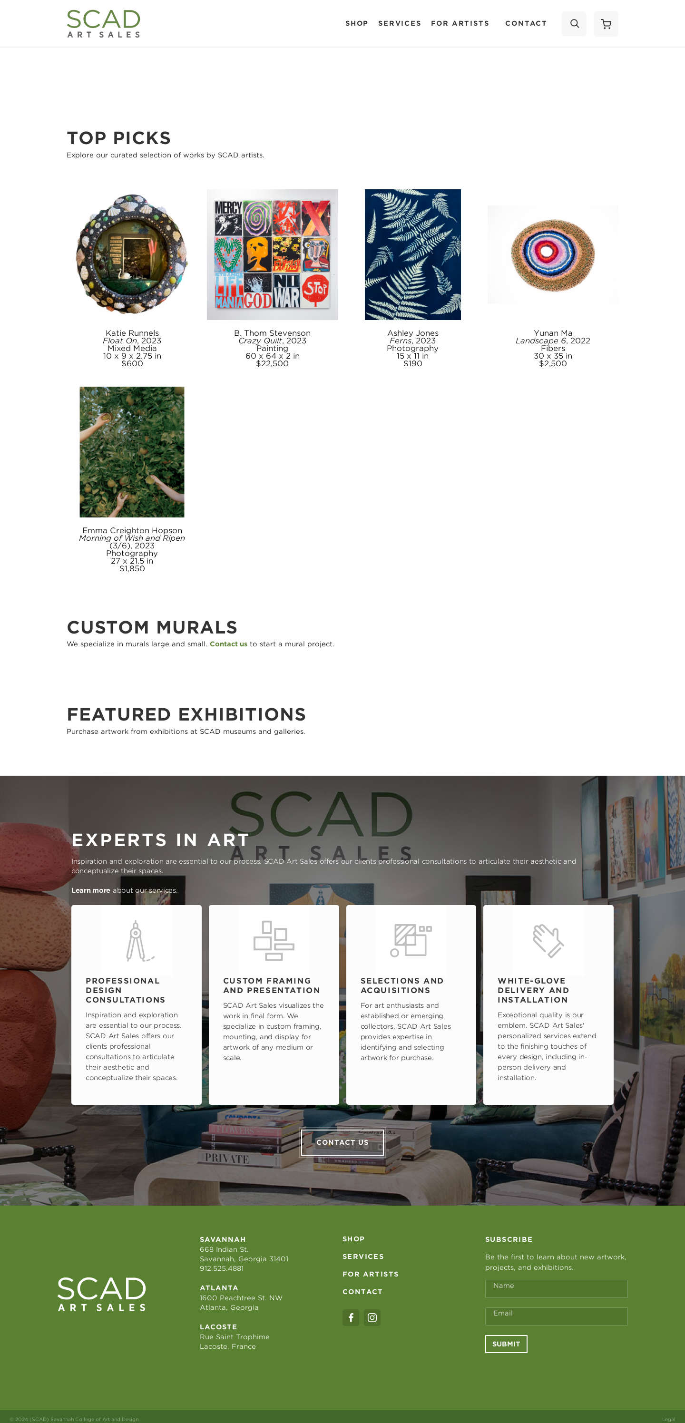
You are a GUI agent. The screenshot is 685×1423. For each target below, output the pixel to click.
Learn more (90, 890)
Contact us (342, 1136)
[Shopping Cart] (606, 24)
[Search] (574, 23)
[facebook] (350, 1312)
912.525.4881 (222, 1263)
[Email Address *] (556, 1311)
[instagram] (372, 1312)
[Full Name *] (556, 1283)
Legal (668, 1413)
